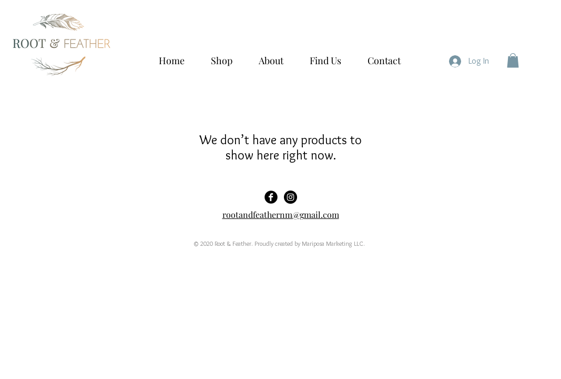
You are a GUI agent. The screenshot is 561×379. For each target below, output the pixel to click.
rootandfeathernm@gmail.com (280, 214)
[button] (513, 60)
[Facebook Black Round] (271, 197)
